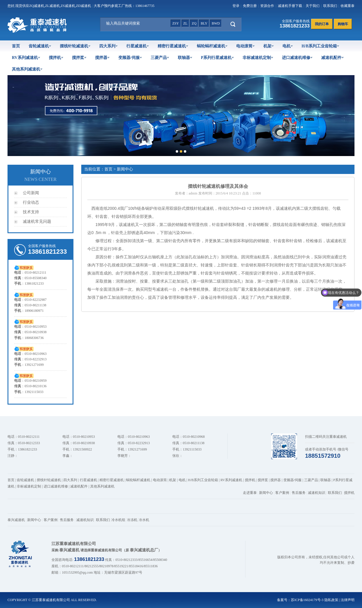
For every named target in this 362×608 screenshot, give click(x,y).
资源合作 (267, 6)
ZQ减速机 (36, 6)
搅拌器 (102, 57)
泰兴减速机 (16, 520)
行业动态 (31, 202)
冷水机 (144, 520)
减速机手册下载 (290, 6)
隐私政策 (331, 600)
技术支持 (31, 212)
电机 (287, 46)
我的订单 (322, 24)
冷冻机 (132, 520)
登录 (235, 6)
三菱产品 (160, 57)
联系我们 (330, 6)
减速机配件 (332, 57)
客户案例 (282, 493)
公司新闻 (31, 193)
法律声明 (347, 600)
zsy (175, 23)
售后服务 (299, 493)
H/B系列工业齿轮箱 (320, 46)
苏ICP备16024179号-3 (307, 600)
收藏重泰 (347, 6)
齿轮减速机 (40, 46)
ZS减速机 (68, 6)
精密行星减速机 (173, 46)
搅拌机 (56, 57)
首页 (16, 46)
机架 (268, 46)
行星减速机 (137, 46)
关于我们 (312, 6)
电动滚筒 (245, 46)
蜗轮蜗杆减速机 (212, 46)
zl (185, 23)
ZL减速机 (52, 6)
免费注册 (250, 6)
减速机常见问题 (37, 221)
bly (204, 23)
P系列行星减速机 (217, 57)
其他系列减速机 (27, 69)
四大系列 (108, 46)
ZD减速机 (83, 6)
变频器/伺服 (130, 57)
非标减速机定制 (258, 57)
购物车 (343, 24)
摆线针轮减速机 (75, 46)
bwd (216, 23)
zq (194, 23)
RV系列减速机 (26, 57)
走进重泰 (250, 493)
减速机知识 (316, 493)
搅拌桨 (79, 57)
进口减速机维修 (297, 57)
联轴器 (185, 57)
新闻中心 (266, 493)
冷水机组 (118, 520)
